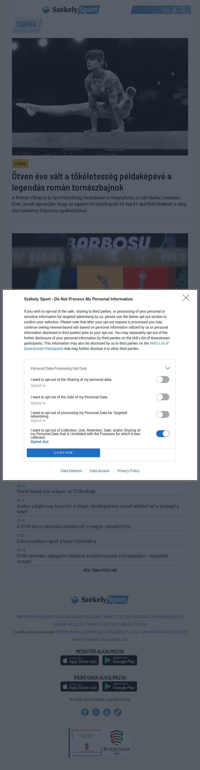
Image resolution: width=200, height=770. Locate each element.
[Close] (187, 299)
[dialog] (100, 385)
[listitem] (100, 368)
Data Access (100, 471)
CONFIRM (63, 453)
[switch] (162, 379)
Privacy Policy (128, 471)
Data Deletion (71, 471)
